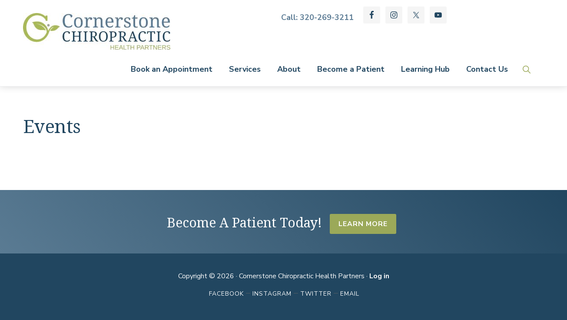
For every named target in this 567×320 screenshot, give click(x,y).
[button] (526, 69)
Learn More (363, 224)
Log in (379, 276)
